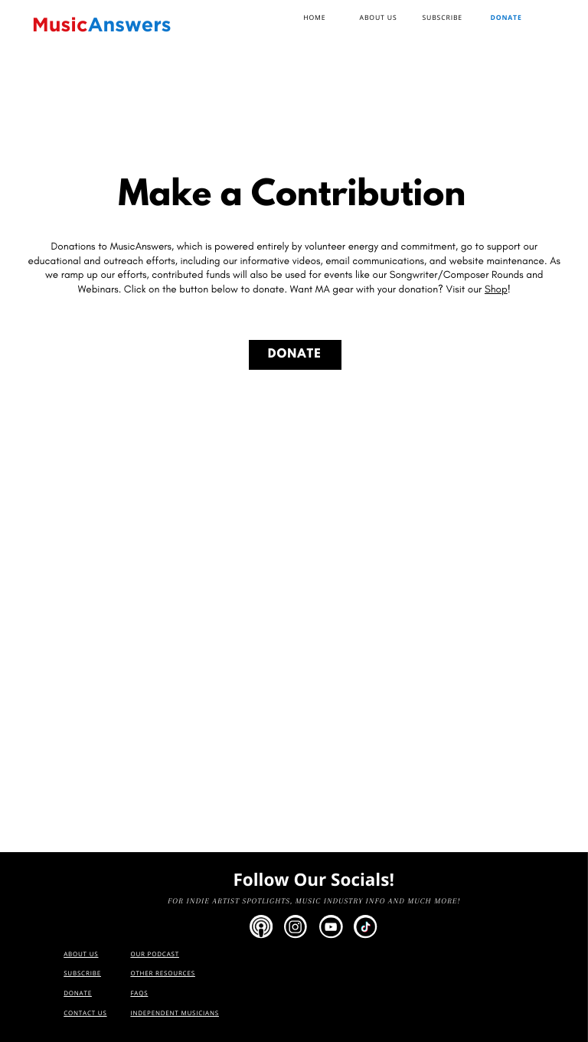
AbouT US (378, 17)
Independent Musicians (174, 1013)
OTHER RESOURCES (162, 973)
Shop (496, 289)
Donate (505, 17)
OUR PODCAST (154, 954)
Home (314, 17)
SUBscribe (442, 17)
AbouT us (81, 954)
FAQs (139, 993)
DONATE (295, 355)
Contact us (85, 1013)
